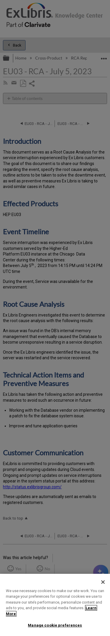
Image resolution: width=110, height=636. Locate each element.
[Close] (103, 582)
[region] (55, 605)
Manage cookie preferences (55, 625)
